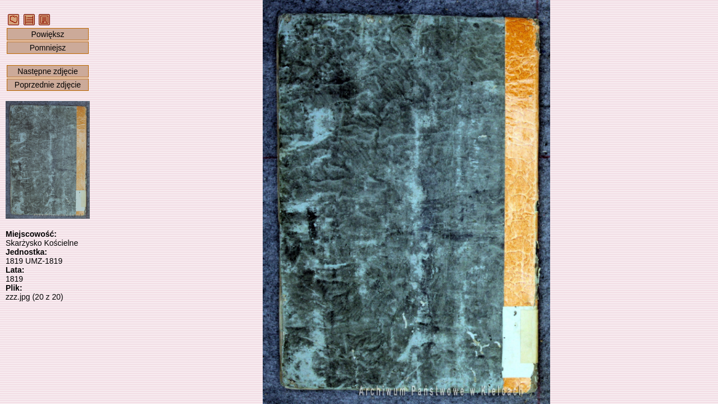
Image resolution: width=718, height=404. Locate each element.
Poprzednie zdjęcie (48, 84)
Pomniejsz (48, 47)
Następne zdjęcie (47, 71)
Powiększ (47, 34)
